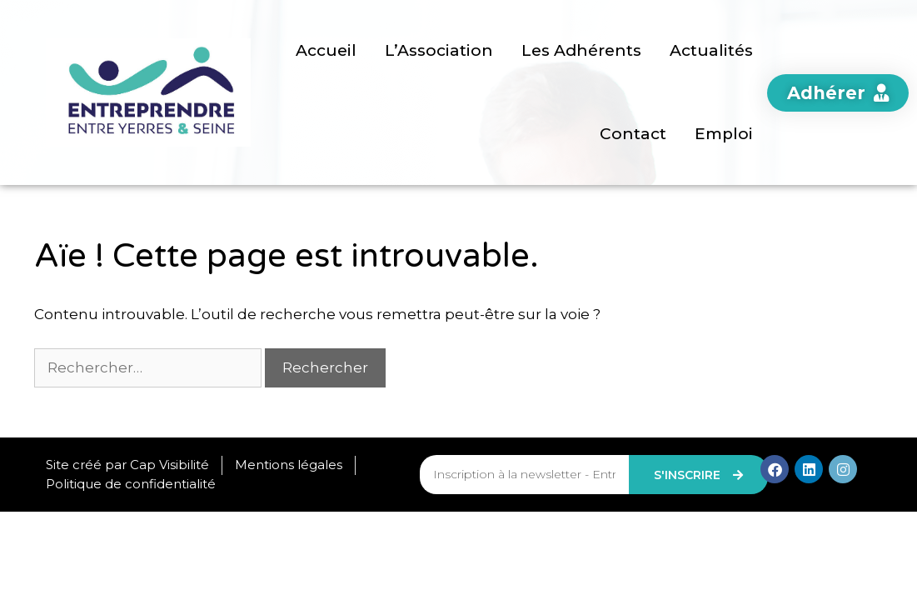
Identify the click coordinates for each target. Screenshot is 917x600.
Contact (633, 133)
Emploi (724, 133)
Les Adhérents (581, 50)
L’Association (439, 50)
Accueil (326, 50)
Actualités (711, 50)
